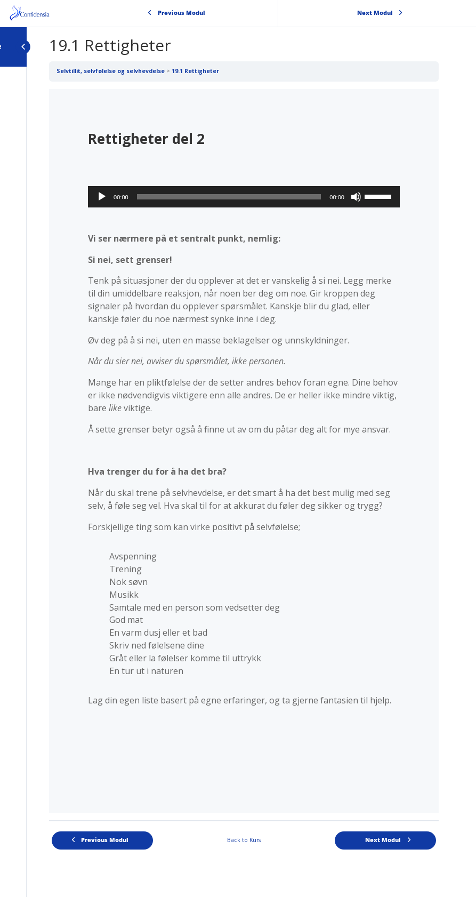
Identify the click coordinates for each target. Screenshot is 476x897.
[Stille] (356, 196)
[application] (244, 196)
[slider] (229, 196)
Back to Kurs (244, 840)
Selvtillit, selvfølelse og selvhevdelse (111, 71)
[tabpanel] (244, 451)
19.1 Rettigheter (195, 71)
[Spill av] (101, 196)
